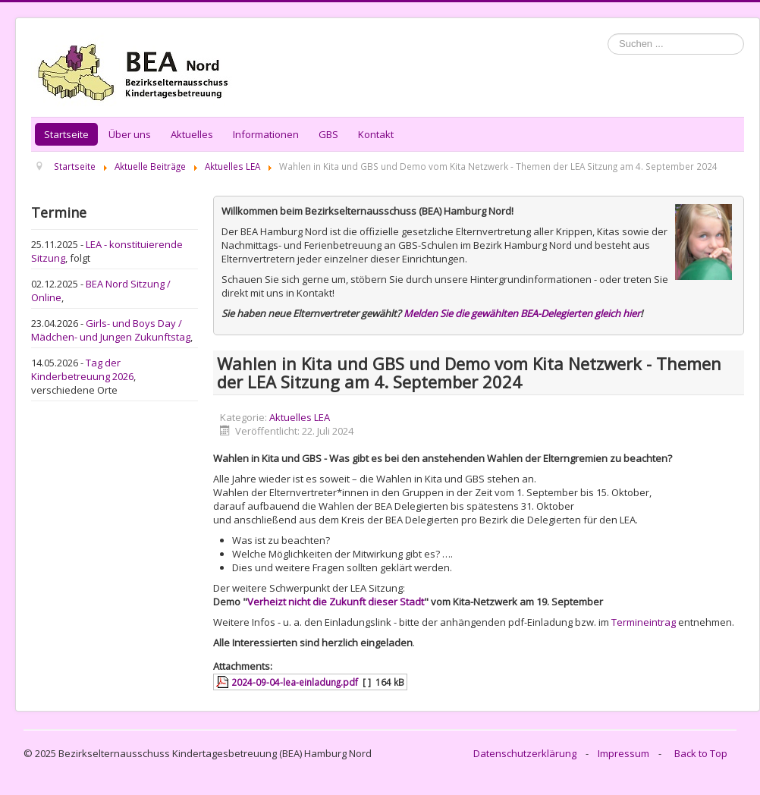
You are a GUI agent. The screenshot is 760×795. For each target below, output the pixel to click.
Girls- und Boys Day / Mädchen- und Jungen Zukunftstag (110, 330)
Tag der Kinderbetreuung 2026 (82, 369)
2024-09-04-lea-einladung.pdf (294, 682)
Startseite (66, 134)
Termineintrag (643, 622)
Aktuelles (192, 134)
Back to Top (700, 753)
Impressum (623, 753)
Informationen (266, 134)
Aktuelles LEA (299, 417)
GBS (328, 134)
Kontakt (376, 134)
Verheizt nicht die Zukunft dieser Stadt (335, 601)
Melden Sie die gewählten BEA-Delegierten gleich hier (522, 313)
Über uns (129, 134)
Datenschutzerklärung (524, 753)
